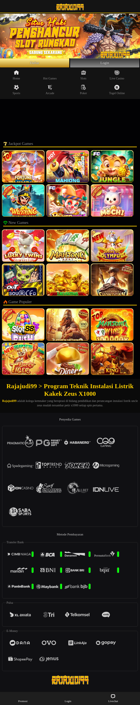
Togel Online (117, 90)
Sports (16, 90)
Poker (83, 90)
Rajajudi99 (9, 401)
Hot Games (50, 76)
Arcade (50, 90)
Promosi (22, 698)
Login (104, 63)
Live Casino (117, 76)
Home (16, 76)
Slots (83, 76)
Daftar (35, 63)
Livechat (113, 698)
